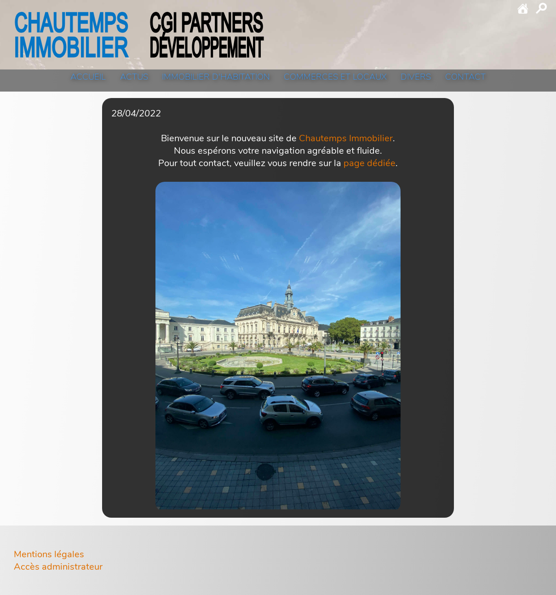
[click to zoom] (278, 346)
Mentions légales (49, 554)
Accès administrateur (58, 566)
